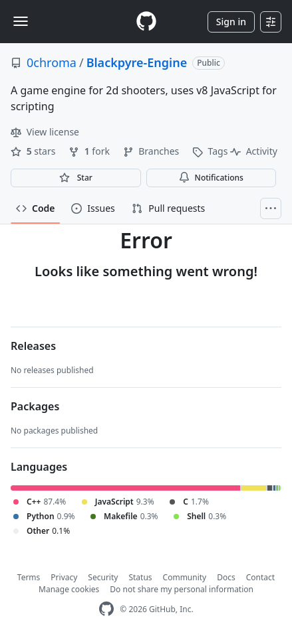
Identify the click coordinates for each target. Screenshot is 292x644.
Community (185, 577)
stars (34, 151)
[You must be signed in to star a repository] (76, 178)
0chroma (51, 62)
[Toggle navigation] (21, 21)
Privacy (64, 577)
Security (103, 577)
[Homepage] (146, 22)
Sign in (231, 21)
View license (45, 131)
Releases (33, 346)
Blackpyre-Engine (137, 62)
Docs (226, 577)
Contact (260, 577)
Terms (29, 577)
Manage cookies (69, 589)
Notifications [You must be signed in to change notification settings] (211, 177)
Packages (35, 406)
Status (140, 577)
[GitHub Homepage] (106, 609)
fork (90, 151)
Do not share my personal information (181, 589)
